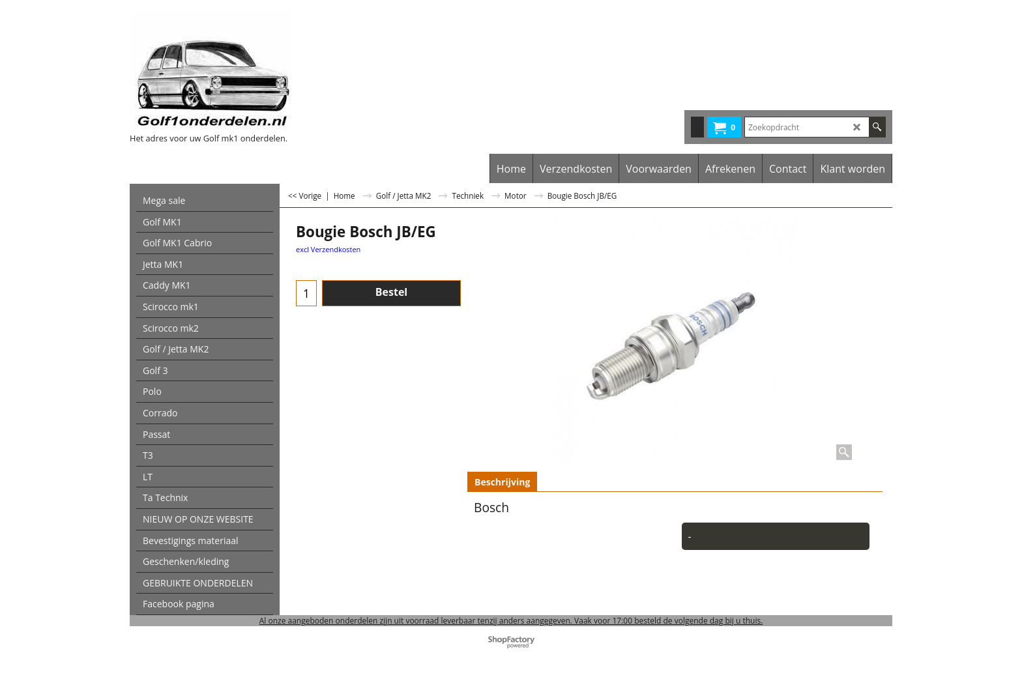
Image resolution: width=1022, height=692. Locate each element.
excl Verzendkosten (328, 249)
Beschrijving (502, 482)
